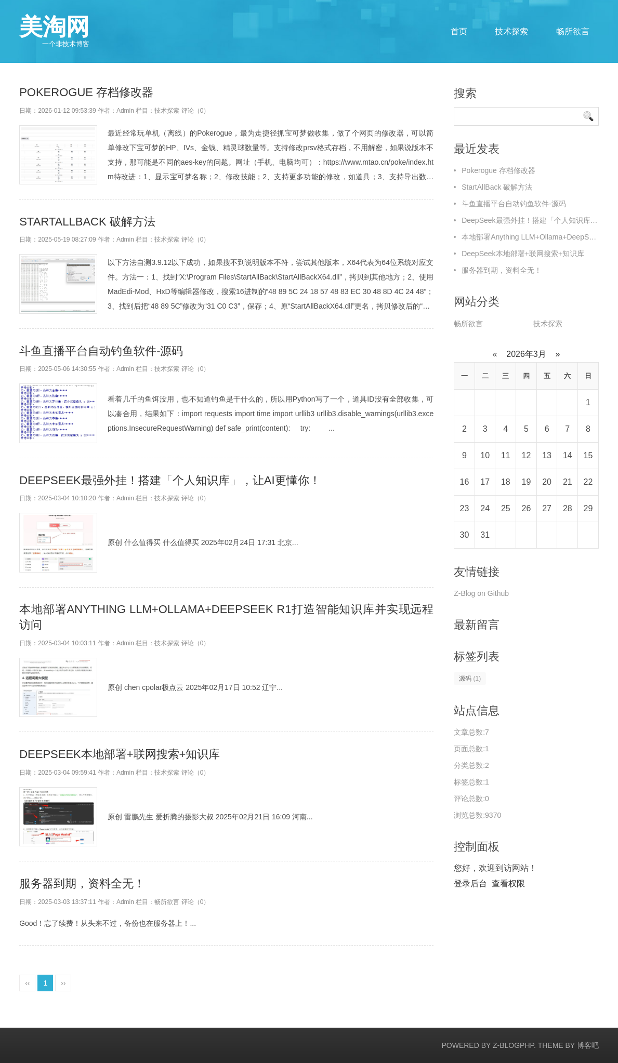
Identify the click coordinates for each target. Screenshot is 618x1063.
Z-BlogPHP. (514, 1045)
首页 (459, 31)
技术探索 (511, 31)
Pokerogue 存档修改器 (86, 92)
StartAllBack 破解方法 (87, 221)
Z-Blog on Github (481, 593)
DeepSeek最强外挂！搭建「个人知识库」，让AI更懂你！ (169, 480)
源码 (470, 678)
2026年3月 (526, 354)
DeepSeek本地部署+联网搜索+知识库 (119, 754)
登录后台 (470, 883)
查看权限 (508, 883)
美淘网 (54, 31)
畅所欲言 (572, 31)
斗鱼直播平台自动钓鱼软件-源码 (101, 350)
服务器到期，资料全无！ (82, 883)
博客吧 (588, 1045)
